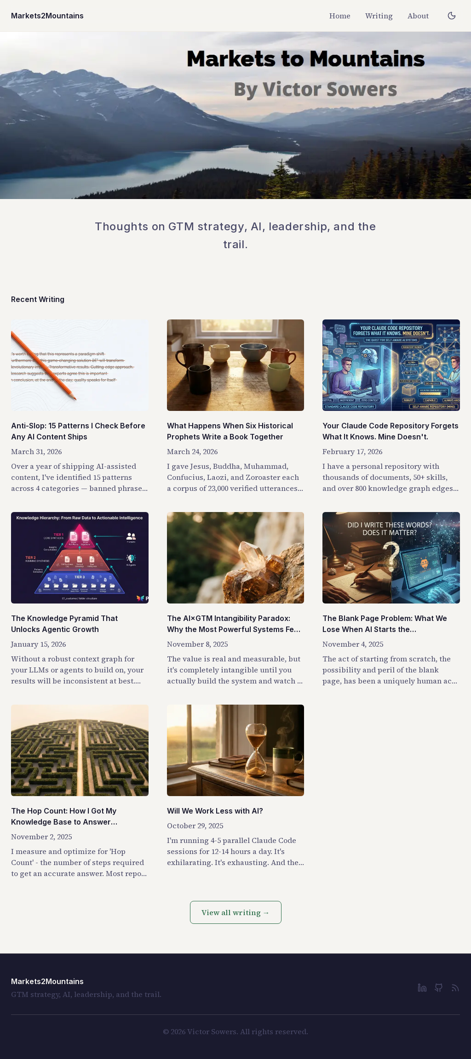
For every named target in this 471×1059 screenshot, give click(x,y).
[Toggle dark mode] (451, 15)
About (418, 16)
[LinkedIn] (422, 987)
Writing (379, 16)
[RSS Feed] (455, 987)
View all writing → (235, 912)
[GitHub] (438, 987)
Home (339, 16)
